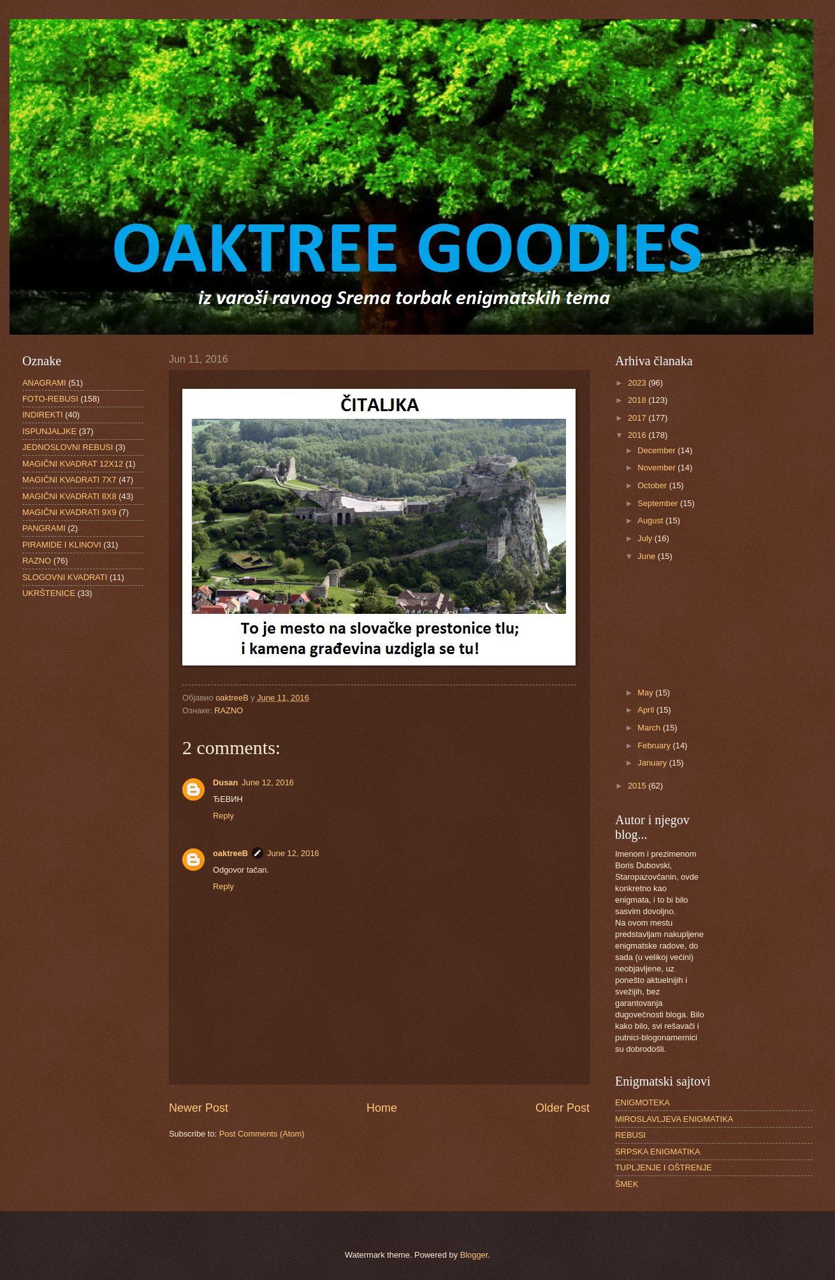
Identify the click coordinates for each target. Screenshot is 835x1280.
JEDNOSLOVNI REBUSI (67, 447)
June (647, 556)
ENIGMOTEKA (642, 1102)
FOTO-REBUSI (50, 399)
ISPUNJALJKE (49, 431)
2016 (638, 435)
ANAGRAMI (44, 383)
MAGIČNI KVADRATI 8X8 (69, 496)
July (645, 538)
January (653, 762)
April (646, 710)
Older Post (562, 1108)
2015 (638, 785)
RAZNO (228, 710)
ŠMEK (627, 1184)
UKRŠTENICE (48, 593)
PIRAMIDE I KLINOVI (61, 544)
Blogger (474, 1255)
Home (382, 1108)
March (649, 727)
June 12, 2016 (268, 782)
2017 (638, 418)
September (658, 503)
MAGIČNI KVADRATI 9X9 (69, 512)
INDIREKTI (42, 414)
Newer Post (198, 1108)
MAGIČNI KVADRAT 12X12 (72, 464)
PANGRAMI (44, 528)
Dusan (225, 782)
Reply (223, 815)
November (657, 467)
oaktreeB (230, 853)
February (654, 745)
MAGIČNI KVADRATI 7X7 (69, 479)
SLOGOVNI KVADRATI (64, 577)
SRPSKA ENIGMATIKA (658, 1151)
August (651, 520)
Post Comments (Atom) (262, 1133)
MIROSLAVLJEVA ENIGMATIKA (674, 1119)
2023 (638, 383)
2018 (638, 400)
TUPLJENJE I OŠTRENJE (663, 1167)
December (657, 450)
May (646, 692)
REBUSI (630, 1135)
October (653, 485)
